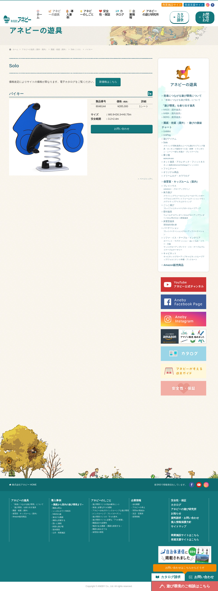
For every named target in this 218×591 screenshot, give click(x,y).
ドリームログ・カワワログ (175, 176)
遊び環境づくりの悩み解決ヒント (106, 504)
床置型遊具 (183, 223)
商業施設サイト (171, 4)
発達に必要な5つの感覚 (102, 507)
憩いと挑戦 (57, 523)
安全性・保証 (104, 13)
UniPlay (166, 135)
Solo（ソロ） (76, 49)
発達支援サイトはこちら (185, 539)
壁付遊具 (183, 215)
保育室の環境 (97, 532)
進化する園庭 (58, 517)
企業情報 (132, 14)
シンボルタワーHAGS (61, 511)
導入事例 (69, 14)
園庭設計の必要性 (99, 523)
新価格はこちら (108, 81)
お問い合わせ (121, 128)
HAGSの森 (57, 514)
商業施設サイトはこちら (185, 535)
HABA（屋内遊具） (172, 113)
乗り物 (183, 157)
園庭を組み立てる (99, 529)
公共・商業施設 (59, 533)
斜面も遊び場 (58, 526)
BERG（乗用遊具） (172, 117)
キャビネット (183, 256)
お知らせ (176, 513)
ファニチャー (169, 168)
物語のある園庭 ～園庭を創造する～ (107, 526)
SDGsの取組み (138, 510)
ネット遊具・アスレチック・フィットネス (183, 164)
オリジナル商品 (170, 172)
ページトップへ (145, 179)
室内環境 (56, 530)
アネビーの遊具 (54, 13)
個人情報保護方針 (181, 522)
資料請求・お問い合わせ (185, 517)
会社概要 (136, 504)
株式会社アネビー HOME (23, 484)
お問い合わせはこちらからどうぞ (185, 567)
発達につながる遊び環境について (182, 95)
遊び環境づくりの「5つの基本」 (105, 517)
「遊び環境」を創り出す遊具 (24, 507)
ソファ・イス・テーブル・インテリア (183, 244)
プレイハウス (183, 188)
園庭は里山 (57, 508)
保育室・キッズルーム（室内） (180, 181)
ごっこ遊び (183, 207)
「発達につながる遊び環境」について (181, 100)
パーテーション (183, 231)
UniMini (166, 131)
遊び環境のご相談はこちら (185, 586)
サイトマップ (178, 526)
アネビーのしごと (87, 13)
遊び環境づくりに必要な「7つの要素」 (108, 520)
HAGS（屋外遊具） (172, 109)
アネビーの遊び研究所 (150, 13)
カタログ (120, 13)
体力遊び (183, 197)
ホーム (39, 14)
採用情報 (136, 517)
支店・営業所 (137, 514)
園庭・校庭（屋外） (59, 49)
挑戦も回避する (59, 520)
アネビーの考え (138, 507)
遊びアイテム (169, 139)
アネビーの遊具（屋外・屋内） (34, 49)
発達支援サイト (194, 4)
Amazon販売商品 (172, 265)
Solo (183, 147)
